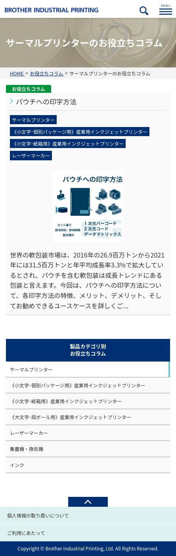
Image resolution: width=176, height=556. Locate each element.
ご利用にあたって (26, 532)
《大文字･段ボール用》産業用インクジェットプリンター (70, 417)
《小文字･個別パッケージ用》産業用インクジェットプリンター (77, 385)
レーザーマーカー (29, 432)
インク (17, 465)
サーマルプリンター (31, 369)
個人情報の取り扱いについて (38, 515)
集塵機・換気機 (26, 448)
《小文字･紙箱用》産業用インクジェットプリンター (66, 401)
